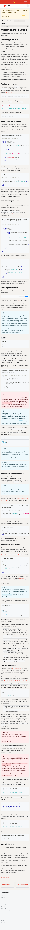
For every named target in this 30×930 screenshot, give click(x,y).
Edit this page (5, 877)
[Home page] (2, 21)
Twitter (3, 908)
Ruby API (3, 895)
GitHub (25, 1)
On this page (5, 26)
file (15, 680)
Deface (19, 300)
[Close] (29, 2)
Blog (2, 922)
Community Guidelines (6, 913)
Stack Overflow (5, 911)
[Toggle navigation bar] (2, 6)
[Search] (28, 5)
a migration (9, 92)
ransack (20, 488)
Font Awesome (10, 581)
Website (3, 920)
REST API (3, 897)
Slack (3, 906)
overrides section (14, 213)
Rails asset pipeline (16, 668)
